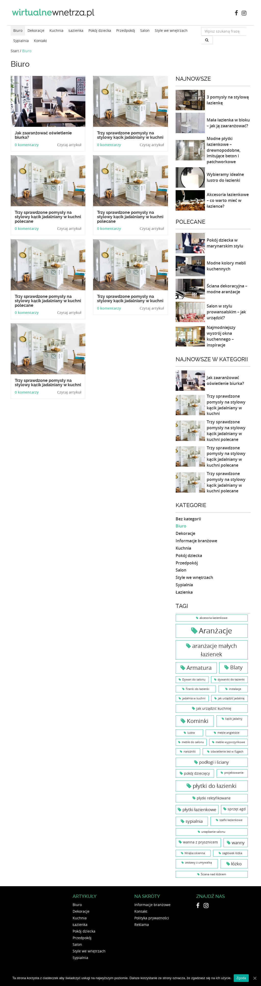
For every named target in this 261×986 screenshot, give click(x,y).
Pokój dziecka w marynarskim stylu (225, 243)
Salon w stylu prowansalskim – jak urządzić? (226, 312)
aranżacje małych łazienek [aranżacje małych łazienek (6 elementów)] (214, 650)
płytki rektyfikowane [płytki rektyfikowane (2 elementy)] (214, 798)
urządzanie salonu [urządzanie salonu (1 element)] (213, 832)
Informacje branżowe (196, 541)
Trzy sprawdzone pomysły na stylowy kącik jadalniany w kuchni (226, 404)
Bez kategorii (188, 519)
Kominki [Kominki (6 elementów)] (197, 721)
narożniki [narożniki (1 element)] (190, 751)
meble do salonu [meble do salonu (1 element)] (193, 742)
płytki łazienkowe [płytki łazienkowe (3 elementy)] (199, 809)
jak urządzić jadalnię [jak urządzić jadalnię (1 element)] (231, 698)
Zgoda (241, 978)
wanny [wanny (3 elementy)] (238, 842)
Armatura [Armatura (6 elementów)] (199, 667)
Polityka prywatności (151, 917)
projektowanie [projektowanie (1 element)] (233, 772)
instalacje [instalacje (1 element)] (235, 689)
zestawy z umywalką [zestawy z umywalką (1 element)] (198, 862)
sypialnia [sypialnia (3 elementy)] (194, 821)
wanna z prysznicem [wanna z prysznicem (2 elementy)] (200, 842)
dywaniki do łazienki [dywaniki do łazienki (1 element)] (231, 679)
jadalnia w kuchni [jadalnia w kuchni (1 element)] (193, 698)
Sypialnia (21, 40)
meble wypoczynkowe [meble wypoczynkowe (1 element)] (230, 742)
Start (15, 50)
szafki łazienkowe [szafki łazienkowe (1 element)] (230, 820)
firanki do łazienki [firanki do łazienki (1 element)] (197, 689)
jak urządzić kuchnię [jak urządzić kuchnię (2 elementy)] (213, 708)
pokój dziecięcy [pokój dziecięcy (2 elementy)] (197, 773)
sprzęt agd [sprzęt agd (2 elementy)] (237, 809)
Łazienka (76, 30)
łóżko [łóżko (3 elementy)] (236, 864)
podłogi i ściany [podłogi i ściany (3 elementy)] (214, 762)
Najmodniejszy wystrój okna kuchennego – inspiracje (221, 336)
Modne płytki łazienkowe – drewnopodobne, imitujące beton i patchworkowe (223, 150)
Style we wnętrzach (171, 30)
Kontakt (40, 40)
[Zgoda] (254, 978)
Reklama (141, 924)
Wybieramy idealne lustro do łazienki (225, 177)
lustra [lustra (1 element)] (191, 732)
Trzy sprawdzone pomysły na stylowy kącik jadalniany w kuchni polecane (226, 430)
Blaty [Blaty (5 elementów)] (236, 667)
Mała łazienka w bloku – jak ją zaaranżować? (228, 123)
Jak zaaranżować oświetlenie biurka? (225, 380)
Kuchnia (56, 30)
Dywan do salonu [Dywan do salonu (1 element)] (193, 679)
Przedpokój (125, 30)
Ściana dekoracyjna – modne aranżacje (227, 289)
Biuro (17, 30)
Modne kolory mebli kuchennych (226, 266)
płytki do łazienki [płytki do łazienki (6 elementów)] (215, 785)
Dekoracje (36, 30)
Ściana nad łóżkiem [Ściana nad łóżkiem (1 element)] (213, 874)
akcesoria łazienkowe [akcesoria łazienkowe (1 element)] (213, 618)
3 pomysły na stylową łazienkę (228, 100)
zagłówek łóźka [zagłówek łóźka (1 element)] (232, 853)
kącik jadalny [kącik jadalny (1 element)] (233, 718)
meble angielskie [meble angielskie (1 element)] (228, 732)
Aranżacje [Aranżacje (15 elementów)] (215, 631)
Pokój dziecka (99, 30)
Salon (145, 30)
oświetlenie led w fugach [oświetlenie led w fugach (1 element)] (227, 751)
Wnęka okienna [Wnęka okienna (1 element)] (195, 853)
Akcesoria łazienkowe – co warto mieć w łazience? (228, 200)
